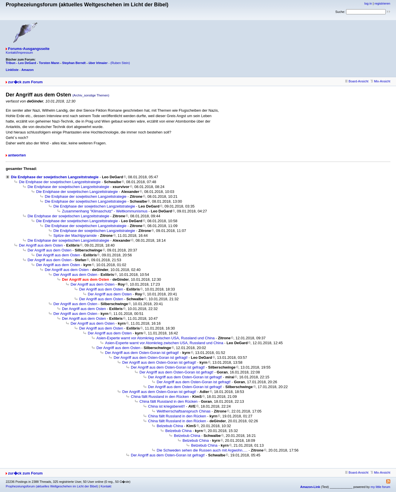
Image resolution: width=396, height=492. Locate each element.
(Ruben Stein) (120, 63)
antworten (17, 155)
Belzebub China (170, 426)
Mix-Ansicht (380, 81)
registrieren (382, 3)
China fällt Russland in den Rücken (160, 396)
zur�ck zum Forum (25, 82)
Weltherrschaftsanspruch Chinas (184, 411)
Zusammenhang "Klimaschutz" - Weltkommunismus (104, 211)
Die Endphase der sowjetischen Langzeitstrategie (55, 177)
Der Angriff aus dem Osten (41, 245)
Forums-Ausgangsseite (28, 49)
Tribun (10, 63)
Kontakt (105, 486)
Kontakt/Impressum (19, 52)
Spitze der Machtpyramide (75, 235)
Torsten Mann (49, 63)
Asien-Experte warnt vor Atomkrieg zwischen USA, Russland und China (155, 338)
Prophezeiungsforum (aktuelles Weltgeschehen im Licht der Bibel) (52, 486)
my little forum (380, 487)
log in (368, 3)
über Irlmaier (98, 63)
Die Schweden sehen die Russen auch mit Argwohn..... (202, 450)
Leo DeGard (27, 63)
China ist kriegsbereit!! (166, 406)
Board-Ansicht (356, 81)
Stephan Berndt (74, 63)
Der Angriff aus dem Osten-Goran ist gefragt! (142, 352)
